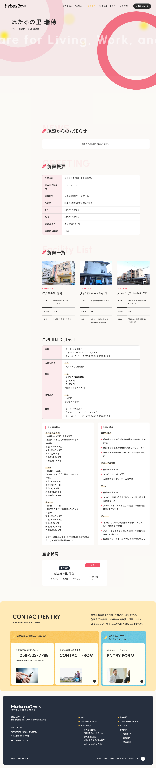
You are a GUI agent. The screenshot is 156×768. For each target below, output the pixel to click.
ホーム (83, 717)
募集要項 (127, 742)
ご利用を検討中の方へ (129, 721)
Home (14, 29)
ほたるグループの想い (89, 721)
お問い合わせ (142, 6)
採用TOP (127, 734)
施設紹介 (22, 29)
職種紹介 (127, 738)
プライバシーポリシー (105, 758)
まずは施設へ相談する (70, 650)
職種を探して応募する (117, 650)
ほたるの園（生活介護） (93, 744)
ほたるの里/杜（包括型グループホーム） (94, 731)
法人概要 (124, 725)
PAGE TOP (133, 758)
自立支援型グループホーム (76, 195)
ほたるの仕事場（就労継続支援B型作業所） (95, 738)
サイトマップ (121, 758)
